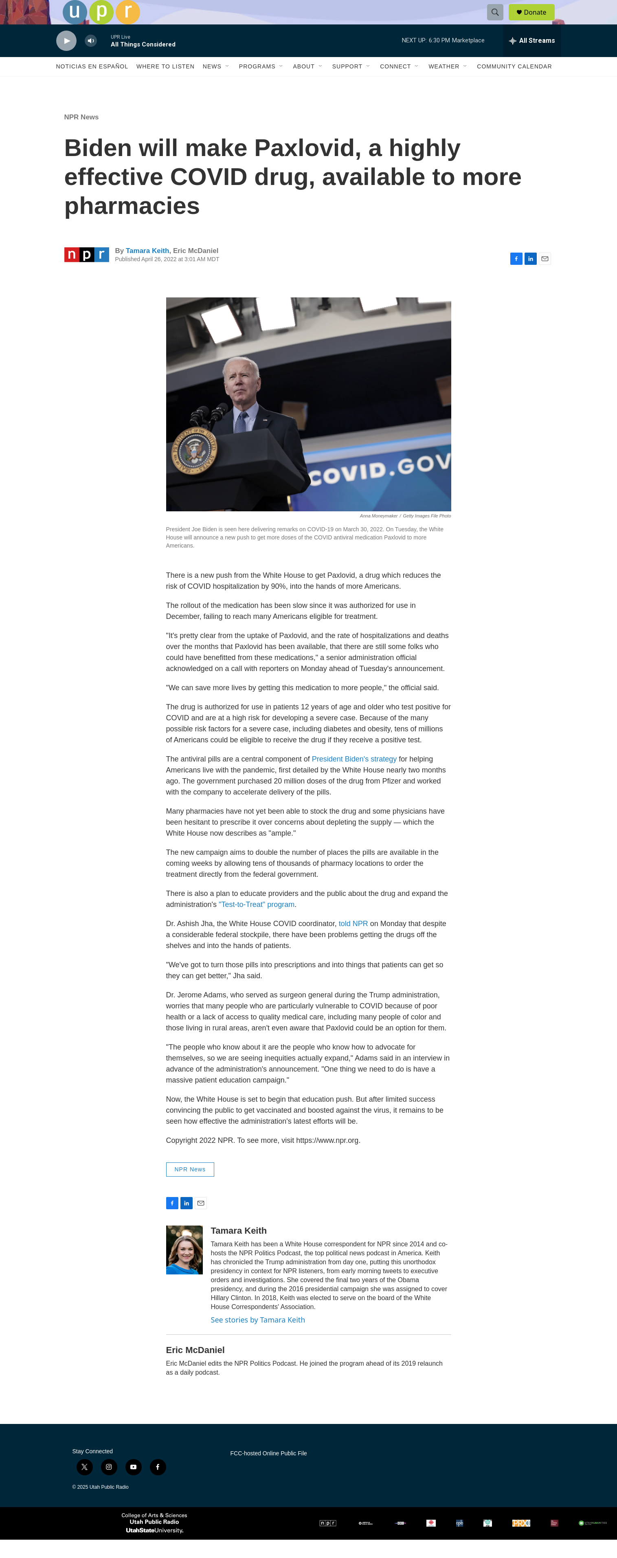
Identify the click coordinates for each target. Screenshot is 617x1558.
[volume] (91, 59)
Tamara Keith (147, 269)
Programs (257, 84)
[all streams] (532, 59)
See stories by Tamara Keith (258, 1338)
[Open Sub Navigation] (227, 84)
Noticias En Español (92, 84)
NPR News (81, 135)
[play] (66, 59)
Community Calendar (514, 84)
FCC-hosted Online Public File (269, 1472)
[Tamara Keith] (184, 1268)
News (212, 84)
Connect (395, 84)
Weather (443, 84)
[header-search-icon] (499, 21)
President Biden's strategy (354, 777)
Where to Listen (165, 84)
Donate (540, 21)
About (303, 84)
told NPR (353, 942)
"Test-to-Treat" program (256, 923)
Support (347, 84)
